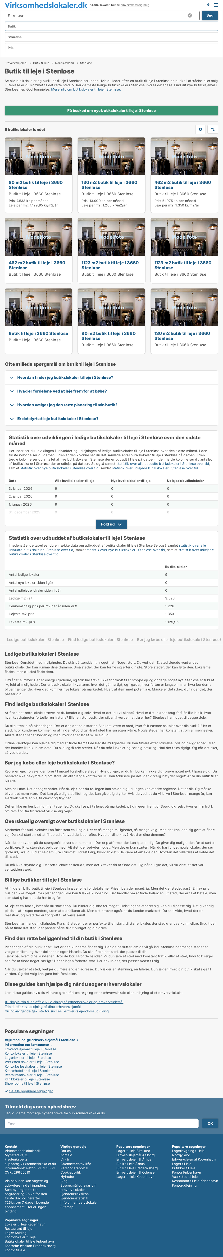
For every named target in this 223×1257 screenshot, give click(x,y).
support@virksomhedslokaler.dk (30, 1164)
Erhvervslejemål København (194, 1159)
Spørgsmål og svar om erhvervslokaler (78, 1187)
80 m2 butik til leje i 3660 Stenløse (36, 185)
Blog (64, 1181)
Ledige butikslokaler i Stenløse (35, 639)
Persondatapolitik (74, 1168)
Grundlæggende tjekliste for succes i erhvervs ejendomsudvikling (57, 1011)
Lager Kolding (16, 1233)
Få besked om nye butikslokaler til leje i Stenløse (111, 110)
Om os (65, 1151)
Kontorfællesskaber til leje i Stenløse (33, 1066)
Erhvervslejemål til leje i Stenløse (30, 1049)
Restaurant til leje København (195, 1181)
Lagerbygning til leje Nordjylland (188, 1153)
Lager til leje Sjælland (133, 1151)
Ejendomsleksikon (74, 1194)
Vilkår (64, 1159)
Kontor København (186, 1172)
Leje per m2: (19, 205)
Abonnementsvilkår (75, 1164)
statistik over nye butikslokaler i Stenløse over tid (59, 468)
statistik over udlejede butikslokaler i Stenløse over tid (155, 468)
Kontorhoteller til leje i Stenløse (29, 1071)
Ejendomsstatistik (74, 1198)
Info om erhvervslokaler (79, 1202)
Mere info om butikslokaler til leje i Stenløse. (86, 89)
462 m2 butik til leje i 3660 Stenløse (183, 185)
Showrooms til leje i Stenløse (27, 1083)
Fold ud (108, 524)
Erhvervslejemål (16, 62)
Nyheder (67, 1177)
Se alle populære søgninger (31, 1091)
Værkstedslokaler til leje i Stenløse (32, 1062)
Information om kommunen (27, 1044)
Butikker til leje (183, 1168)
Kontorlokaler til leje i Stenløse (28, 1053)
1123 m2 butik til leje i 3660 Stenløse (110, 265)
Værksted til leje (185, 1177)
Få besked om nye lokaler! (208, 4)
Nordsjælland (64, 62)
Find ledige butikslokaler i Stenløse (100, 639)
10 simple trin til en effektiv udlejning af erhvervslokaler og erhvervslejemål (64, 1002)
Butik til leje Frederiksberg (137, 1168)
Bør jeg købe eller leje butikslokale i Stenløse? (179, 639)
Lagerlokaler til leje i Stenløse (28, 1058)
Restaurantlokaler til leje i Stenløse (32, 1075)
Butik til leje (41, 62)
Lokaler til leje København (25, 1224)
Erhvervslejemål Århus (133, 1159)
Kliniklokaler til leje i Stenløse (27, 1079)
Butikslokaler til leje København (29, 1241)
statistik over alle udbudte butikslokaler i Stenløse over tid (163, 464)
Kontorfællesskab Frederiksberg (30, 1246)
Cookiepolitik (70, 1172)
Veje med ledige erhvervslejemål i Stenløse (40, 1040)
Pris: (13, 201)
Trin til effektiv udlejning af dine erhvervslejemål (43, 1007)
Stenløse (86, 63)
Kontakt (66, 1155)
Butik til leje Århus (130, 1164)
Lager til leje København (135, 1177)
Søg (210, 15)
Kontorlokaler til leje (20, 1237)
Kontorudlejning (184, 1185)
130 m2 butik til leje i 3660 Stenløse (109, 185)
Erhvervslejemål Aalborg (135, 1155)
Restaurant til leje (18, 1228)
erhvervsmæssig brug (135, 5)
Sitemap (66, 1207)
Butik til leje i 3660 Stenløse (35, 194)
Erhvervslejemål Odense (135, 1172)
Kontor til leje (15, 1250)
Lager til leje (181, 1164)
